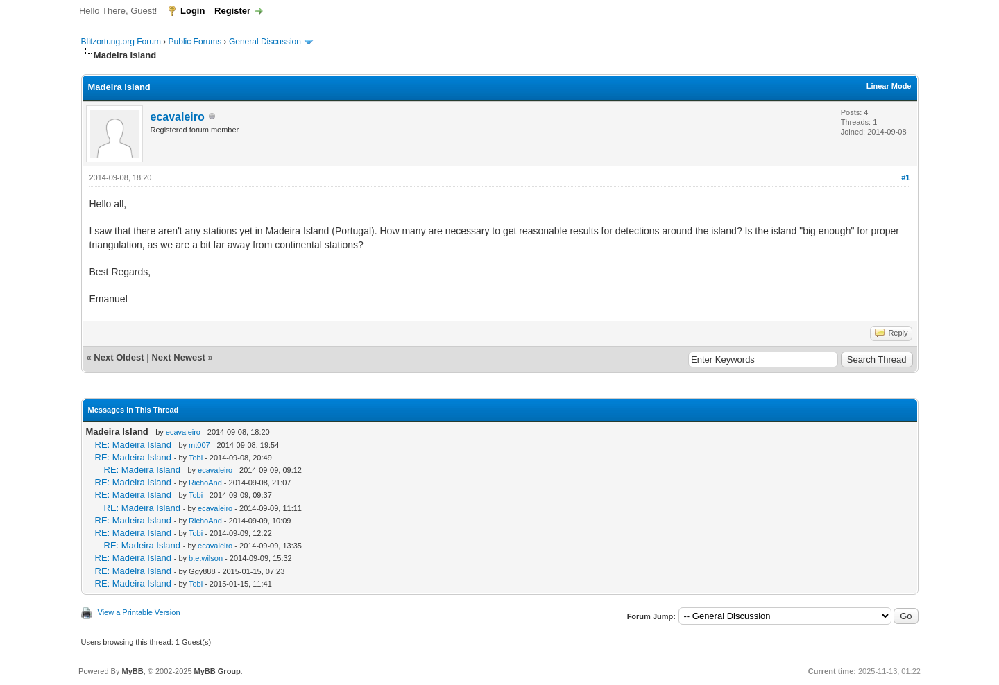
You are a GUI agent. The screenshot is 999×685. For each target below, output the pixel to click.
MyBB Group (217, 671)
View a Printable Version (139, 612)
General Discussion (265, 41)
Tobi (196, 457)
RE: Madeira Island (133, 445)
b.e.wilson (206, 558)
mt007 (199, 445)
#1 (905, 177)
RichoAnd (205, 482)
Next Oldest (119, 357)
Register (232, 11)
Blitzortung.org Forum (121, 41)
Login (192, 11)
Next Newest (178, 357)
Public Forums (195, 41)
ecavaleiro (178, 117)
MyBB (132, 671)
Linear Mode (889, 86)
